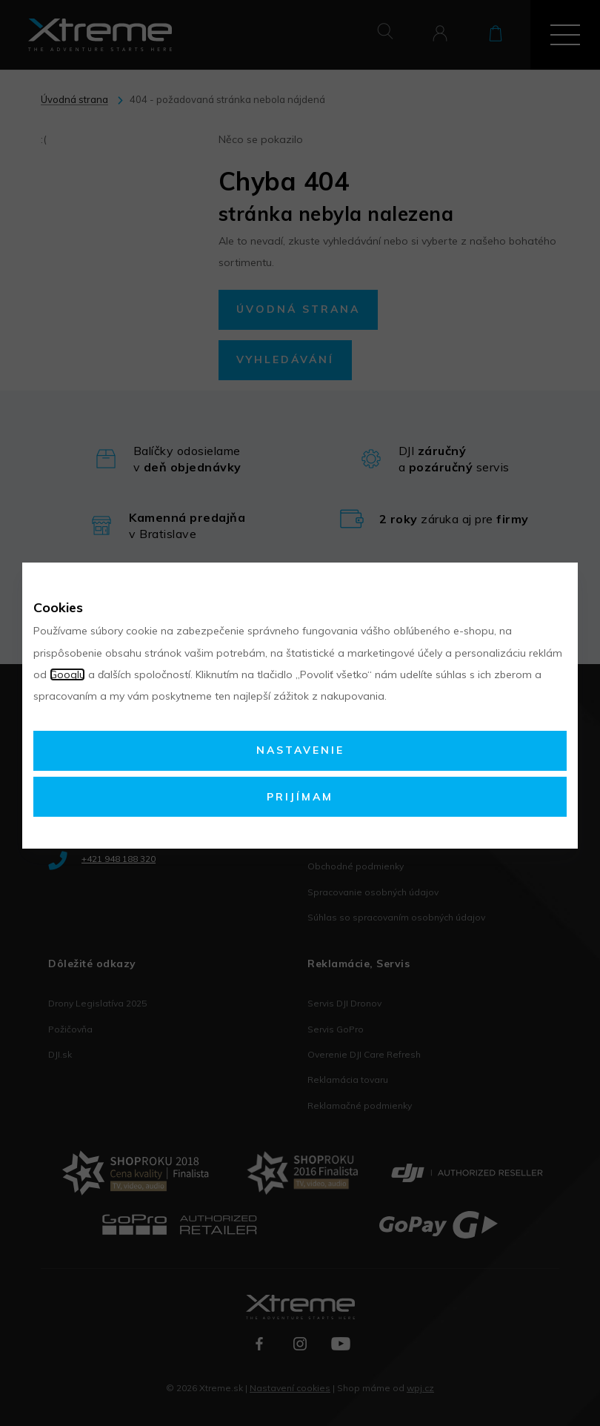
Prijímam (300, 796)
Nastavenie (300, 750)
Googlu (67, 674)
